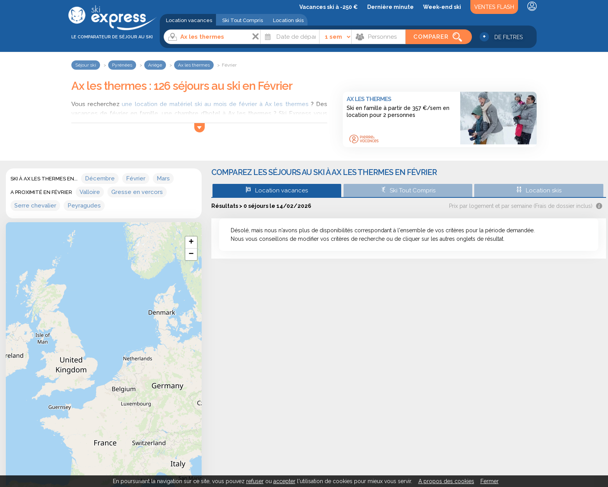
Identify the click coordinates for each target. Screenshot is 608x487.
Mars (163, 178)
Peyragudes (84, 205)
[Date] (290, 36)
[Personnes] (378, 36)
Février (135, 178)
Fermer (489, 481)
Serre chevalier (35, 205)
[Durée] (335, 36)
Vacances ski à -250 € (328, 7)
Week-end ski (442, 7)
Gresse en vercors (137, 192)
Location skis (288, 20)
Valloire (89, 192)
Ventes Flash (494, 7)
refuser (255, 481)
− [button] (190, 254)
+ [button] (190, 242)
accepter (284, 481)
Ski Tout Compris (242, 20)
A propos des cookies (446, 481)
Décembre (100, 178)
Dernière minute (390, 7)
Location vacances (189, 20)
